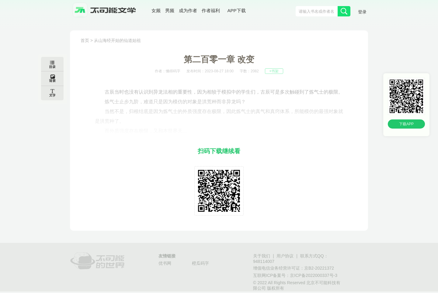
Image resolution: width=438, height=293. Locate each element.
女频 (156, 10)
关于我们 (261, 255)
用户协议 (285, 255)
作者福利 (211, 10)
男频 (169, 10)
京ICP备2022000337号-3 (313, 275)
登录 (362, 11)
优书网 (164, 263)
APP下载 (237, 10)
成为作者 (188, 10)
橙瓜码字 (200, 263)
